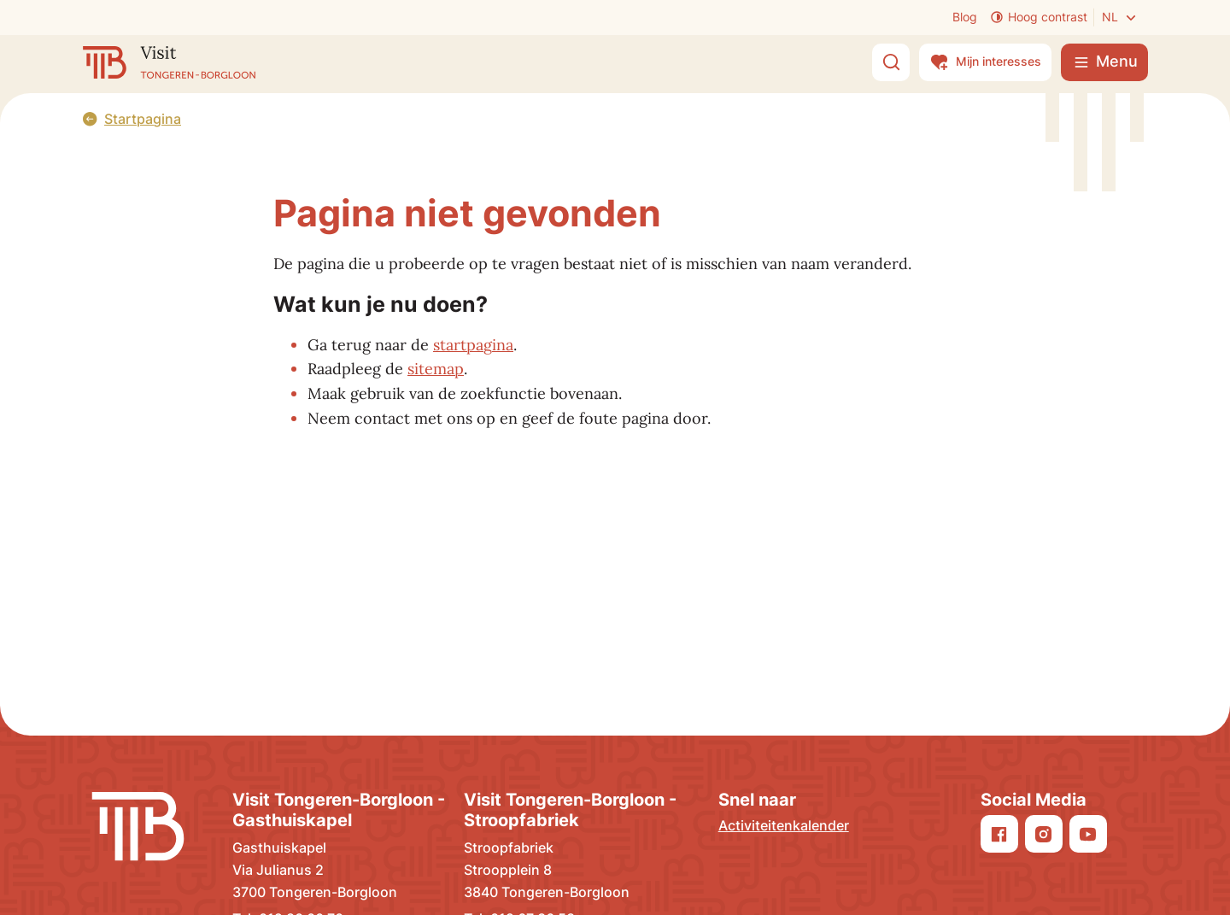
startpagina (473, 345)
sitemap (435, 368)
